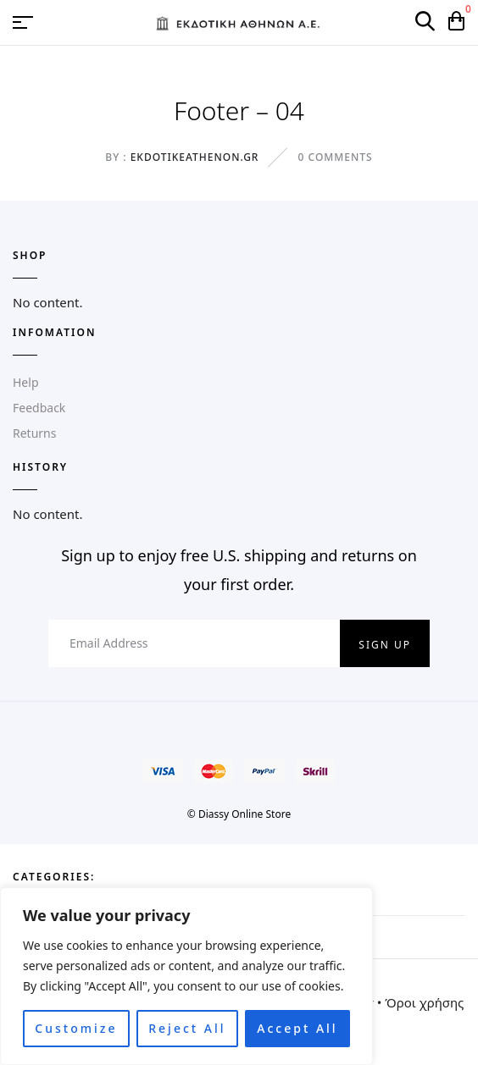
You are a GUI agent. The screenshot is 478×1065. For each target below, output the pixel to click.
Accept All (297, 1028)
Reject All (186, 1028)
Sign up (384, 644)
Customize (76, 1028)
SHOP (30, 255)
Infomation (54, 332)
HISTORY (40, 467)
